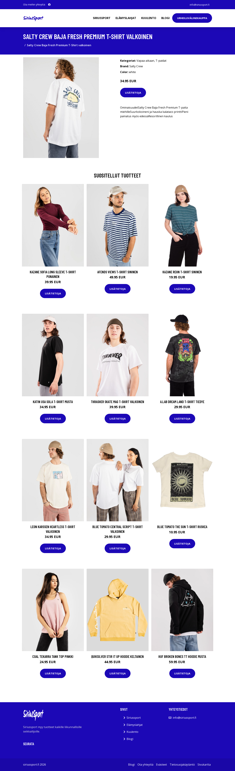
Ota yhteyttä (145, 764)
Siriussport (101, 18)
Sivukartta (204, 764)
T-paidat (161, 61)
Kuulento (148, 18)
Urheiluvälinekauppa (192, 18)
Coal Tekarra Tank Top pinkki (52, 656)
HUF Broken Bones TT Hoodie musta (182, 656)
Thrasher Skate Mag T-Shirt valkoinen (117, 402)
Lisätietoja (133, 92)
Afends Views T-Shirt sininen (117, 272)
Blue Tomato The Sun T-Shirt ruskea (182, 527)
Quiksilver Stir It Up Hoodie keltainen (117, 656)
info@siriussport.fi (199, 4)
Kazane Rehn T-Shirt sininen (182, 272)
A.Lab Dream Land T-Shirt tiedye (182, 402)
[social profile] (49, 4)
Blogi (165, 18)
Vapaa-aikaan (145, 61)
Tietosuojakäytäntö (182, 764)
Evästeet (161, 764)
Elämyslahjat (126, 18)
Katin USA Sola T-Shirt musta (53, 402)
